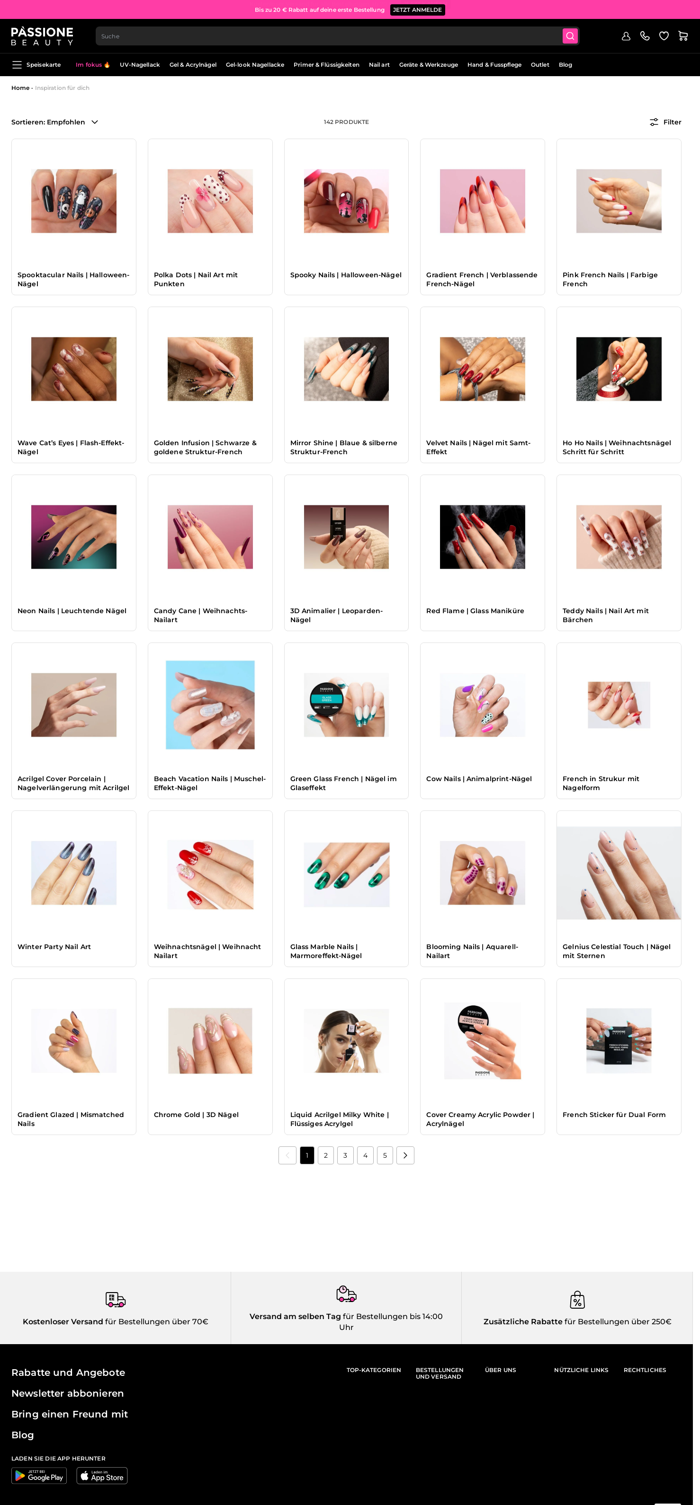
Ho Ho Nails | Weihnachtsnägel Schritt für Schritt (617, 448)
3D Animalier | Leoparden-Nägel (336, 616)
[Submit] (570, 35)
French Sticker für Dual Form (614, 1114)
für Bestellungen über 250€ (617, 1321)
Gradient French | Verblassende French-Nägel (482, 280)
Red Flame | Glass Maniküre (475, 611)
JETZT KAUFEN (426, 9)
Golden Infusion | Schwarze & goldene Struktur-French (205, 448)
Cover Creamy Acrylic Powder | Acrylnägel (480, 1119)
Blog (565, 64)
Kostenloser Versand (63, 1321)
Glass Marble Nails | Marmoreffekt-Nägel (326, 951)
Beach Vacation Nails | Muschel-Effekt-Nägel (210, 783)
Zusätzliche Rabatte (523, 1321)
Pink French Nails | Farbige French (610, 280)
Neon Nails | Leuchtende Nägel (72, 611)
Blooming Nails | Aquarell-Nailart (472, 951)
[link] (287, 1155)
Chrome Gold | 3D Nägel (196, 1114)
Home (20, 87)
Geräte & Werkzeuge (428, 64)
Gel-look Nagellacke (255, 64)
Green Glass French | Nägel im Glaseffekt (343, 783)
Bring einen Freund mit (69, 1414)
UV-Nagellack (140, 64)
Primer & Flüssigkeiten (326, 64)
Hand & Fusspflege (494, 64)
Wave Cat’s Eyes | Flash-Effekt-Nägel (71, 448)
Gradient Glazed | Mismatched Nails (71, 1119)
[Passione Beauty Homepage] (42, 35)
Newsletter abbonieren (67, 1393)
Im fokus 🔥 (93, 64)
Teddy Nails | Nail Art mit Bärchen (606, 616)
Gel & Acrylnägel (193, 64)
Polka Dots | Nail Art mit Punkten (196, 280)
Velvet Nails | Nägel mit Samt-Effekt (478, 448)
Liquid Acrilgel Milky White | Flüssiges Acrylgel (339, 1119)
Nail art (379, 64)
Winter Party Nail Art (54, 946)
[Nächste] (405, 1155)
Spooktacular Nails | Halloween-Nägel (73, 280)
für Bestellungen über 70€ (155, 1321)
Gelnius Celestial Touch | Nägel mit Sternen (617, 951)
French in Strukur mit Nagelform (601, 783)
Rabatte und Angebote (68, 1372)
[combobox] (338, 35)
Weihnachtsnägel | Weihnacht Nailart (207, 951)
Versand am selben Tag (295, 1316)
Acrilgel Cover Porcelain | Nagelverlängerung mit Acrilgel (73, 783)
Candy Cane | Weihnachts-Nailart (200, 616)
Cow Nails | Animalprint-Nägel (479, 779)
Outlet (540, 64)
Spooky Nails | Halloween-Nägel (346, 275)
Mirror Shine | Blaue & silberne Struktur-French (343, 448)
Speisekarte (36, 64)
